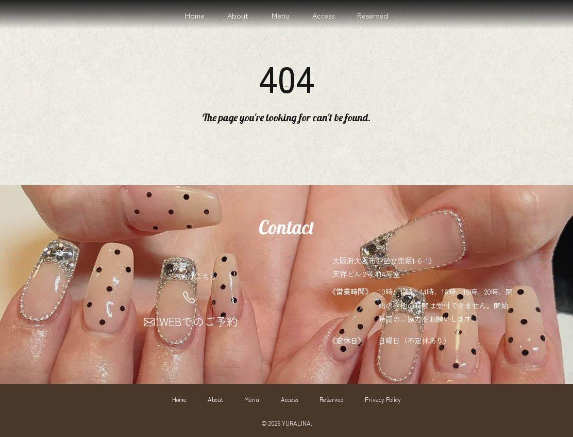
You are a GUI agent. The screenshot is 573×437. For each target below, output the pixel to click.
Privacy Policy (383, 399)
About (237, 15)
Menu (281, 15)
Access (323, 15)
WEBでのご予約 (191, 321)
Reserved (372, 15)
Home (195, 15)
